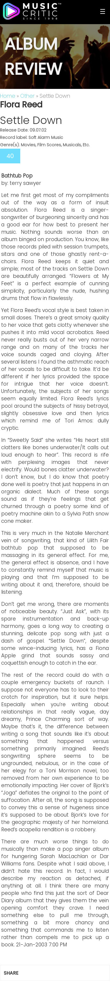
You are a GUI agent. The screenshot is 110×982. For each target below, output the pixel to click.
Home (7, 95)
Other (27, 95)
